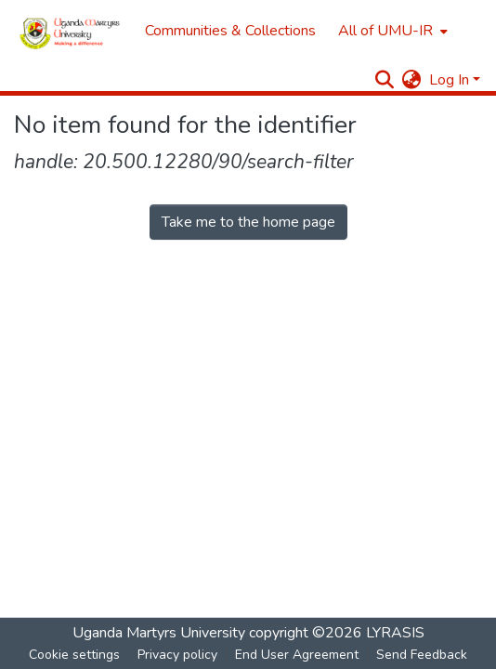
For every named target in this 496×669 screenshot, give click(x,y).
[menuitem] (391, 30)
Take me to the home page (248, 222)
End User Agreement (297, 654)
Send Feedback (421, 654)
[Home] (70, 30)
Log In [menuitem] (449, 80)
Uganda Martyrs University (158, 633)
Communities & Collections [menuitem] (230, 30)
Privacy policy (177, 654)
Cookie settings (74, 654)
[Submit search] (385, 80)
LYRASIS (395, 633)
